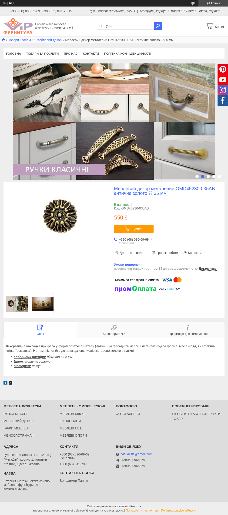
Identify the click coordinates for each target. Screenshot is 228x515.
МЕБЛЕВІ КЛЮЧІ (72, 414)
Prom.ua (136, 506)
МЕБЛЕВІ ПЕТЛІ (72, 428)
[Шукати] (158, 26)
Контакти (91, 53)
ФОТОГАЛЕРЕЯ (128, 414)
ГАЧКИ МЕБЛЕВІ (16, 428)
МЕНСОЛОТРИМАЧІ (18, 435)
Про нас (70, 53)
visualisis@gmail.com (137, 454)
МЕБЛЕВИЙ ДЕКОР (18, 421)
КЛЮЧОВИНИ (70, 421)
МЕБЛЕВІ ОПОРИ (73, 435)
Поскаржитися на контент (142, 510)
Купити (137, 229)
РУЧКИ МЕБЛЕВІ (16, 414)
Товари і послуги (20, 40)
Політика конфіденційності (127, 53)
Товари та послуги (42, 53)
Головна (13, 53)
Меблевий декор (49, 40)
